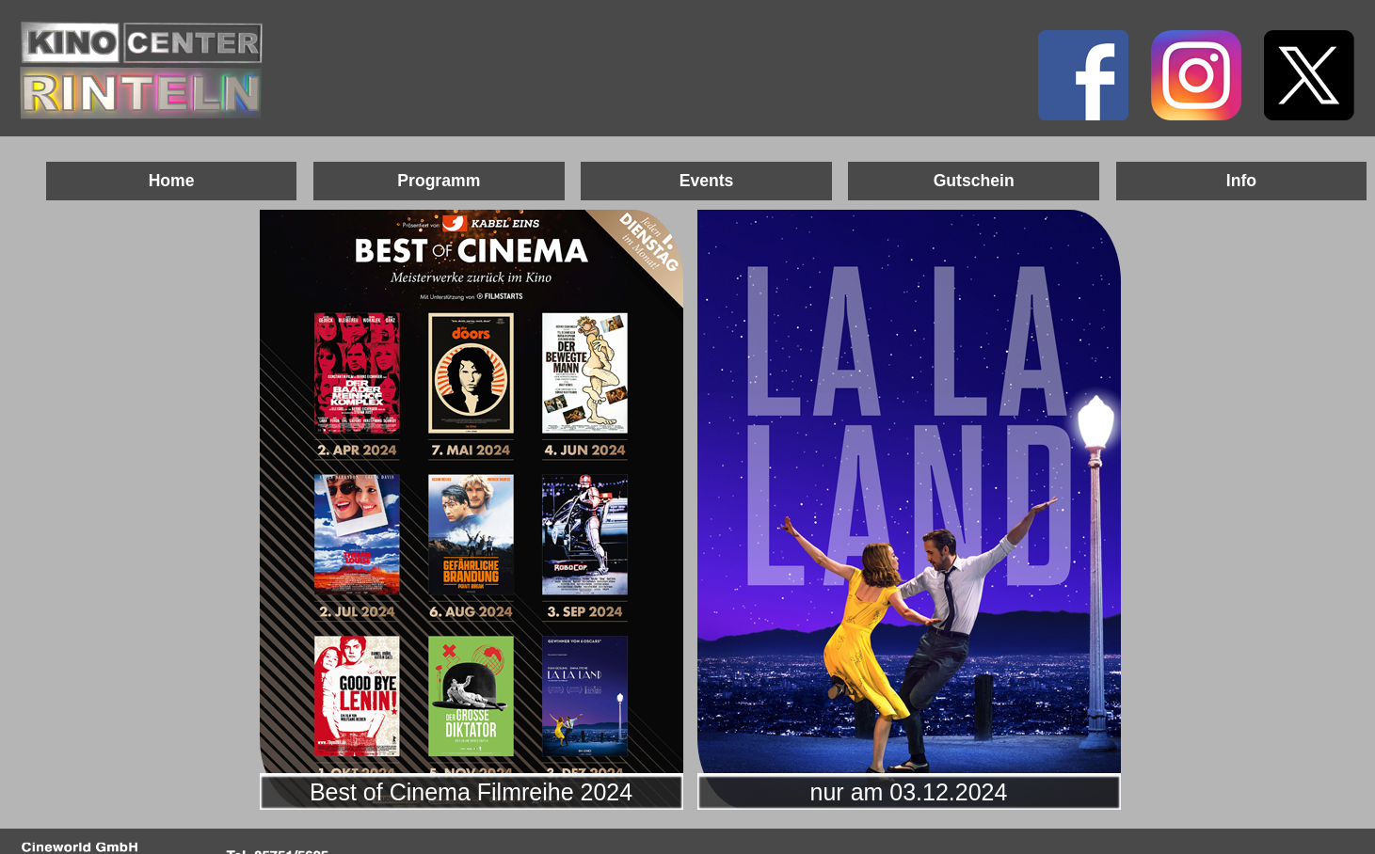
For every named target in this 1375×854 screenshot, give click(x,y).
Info (1241, 180)
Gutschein (974, 180)
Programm (438, 180)
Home (172, 180)
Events (707, 180)
